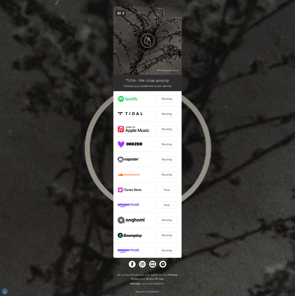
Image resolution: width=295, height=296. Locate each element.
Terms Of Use (155, 278)
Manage (135, 283)
